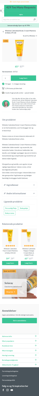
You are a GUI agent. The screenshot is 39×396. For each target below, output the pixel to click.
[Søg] (34, 19)
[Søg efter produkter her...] (17, 19)
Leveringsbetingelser (9, 376)
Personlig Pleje (11, 208)
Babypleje (24, 208)
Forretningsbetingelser (10, 371)
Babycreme (9, 213)
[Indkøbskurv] (20, 11)
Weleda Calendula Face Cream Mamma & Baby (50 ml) (10, 251)
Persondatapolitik (8, 380)
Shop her (10, 292)
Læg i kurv (23, 78)
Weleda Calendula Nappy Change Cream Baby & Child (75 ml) (28, 252)
